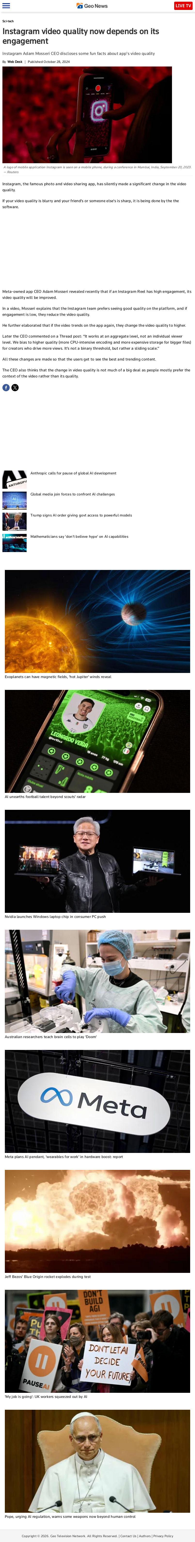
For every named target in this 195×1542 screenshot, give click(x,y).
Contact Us (128, 1536)
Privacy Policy (163, 1536)
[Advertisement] (97, 248)
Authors (145, 1536)
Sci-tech (8, 21)
